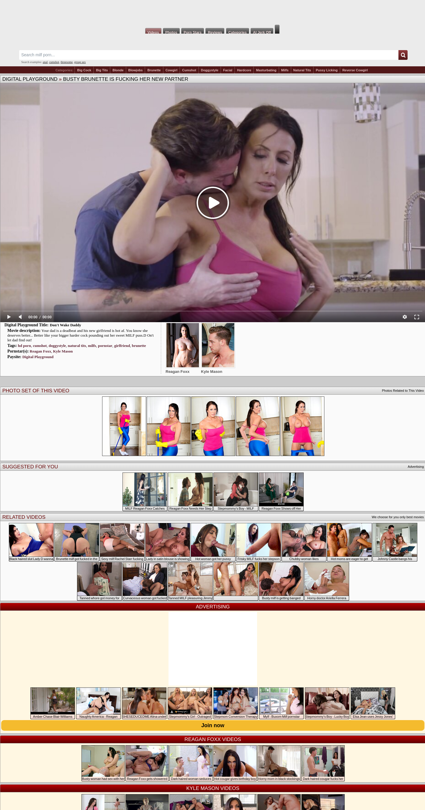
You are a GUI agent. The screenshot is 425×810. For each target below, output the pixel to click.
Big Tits (102, 70)
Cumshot (189, 70)
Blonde (117, 70)
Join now (212, 725)
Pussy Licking (327, 70)
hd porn (24, 345)
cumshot (54, 62)
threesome (67, 62)
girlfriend (122, 345)
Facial (227, 70)
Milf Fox (212, 12)
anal (45, 62)
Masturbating (266, 70)
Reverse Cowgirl (355, 70)
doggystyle (57, 345)
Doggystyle (209, 70)
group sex (80, 62)
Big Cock (84, 70)
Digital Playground (30, 79)
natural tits (77, 345)
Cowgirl (171, 70)
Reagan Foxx (40, 351)
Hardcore (244, 70)
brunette (139, 345)
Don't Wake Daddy (65, 325)
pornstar (105, 345)
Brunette (154, 70)
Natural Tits (302, 70)
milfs (92, 345)
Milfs (285, 70)
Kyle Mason (63, 351)
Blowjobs (135, 70)
